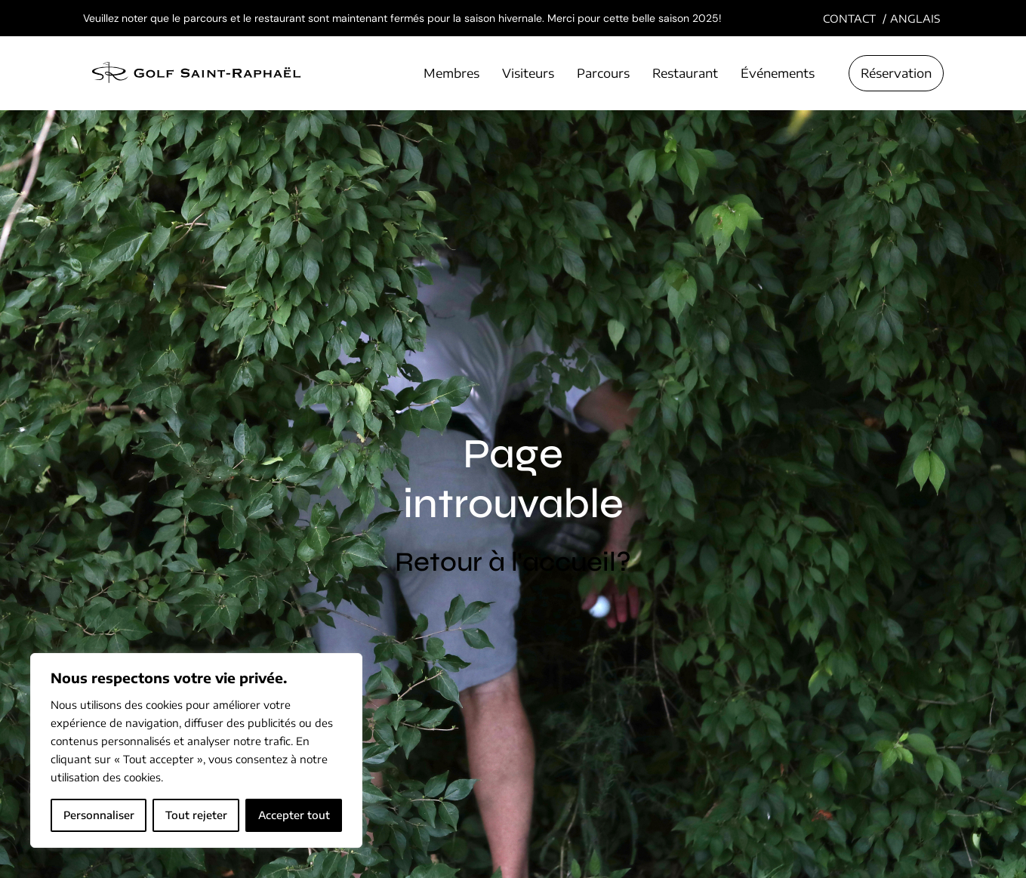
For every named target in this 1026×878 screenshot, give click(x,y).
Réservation (896, 73)
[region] (196, 750)
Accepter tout (294, 815)
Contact (849, 18)
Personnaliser (98, 815)
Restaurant (685, 73)
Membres (451, 73)
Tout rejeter (196, 815)
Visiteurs (528, 73)
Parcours (603, 73)
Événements (778, 73)
